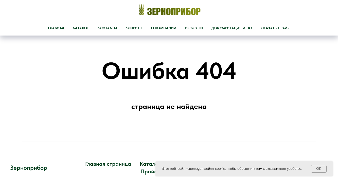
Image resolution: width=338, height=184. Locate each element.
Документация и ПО (231, 28)
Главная (56, 28)
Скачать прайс (275, 28)
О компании (163, 28)
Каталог (81, 28)
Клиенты (134, 28)
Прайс (148, 171)
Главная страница (108, 163)
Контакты (107, 28)
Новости (194, 28)
